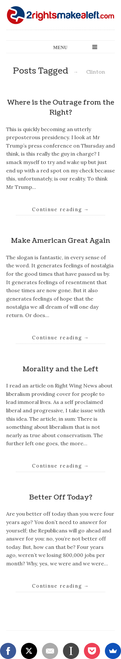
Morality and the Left (60, 369)
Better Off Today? (60, 497)
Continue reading (60, 209)
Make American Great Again (60, 240)
